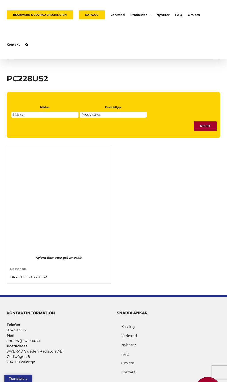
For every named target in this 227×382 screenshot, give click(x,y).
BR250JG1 (19, 277)
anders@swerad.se (23, 341)
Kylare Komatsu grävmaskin (59, 258)
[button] (26, 44)
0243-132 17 (16, 330)
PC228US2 (38, 277)
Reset (205, 126)
